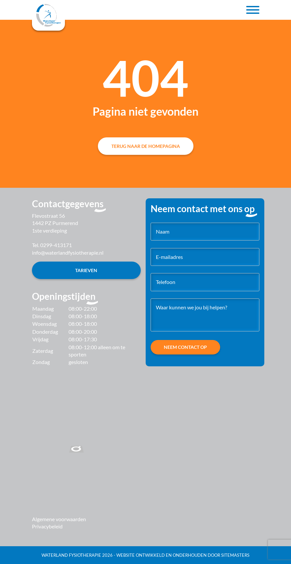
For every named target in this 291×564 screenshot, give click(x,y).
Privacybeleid (47, 526)
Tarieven (86, 270)
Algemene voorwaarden (59, 519)
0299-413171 (56, 245)
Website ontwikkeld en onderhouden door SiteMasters (182, 555)
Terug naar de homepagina (145, 146)
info (67, 252)
